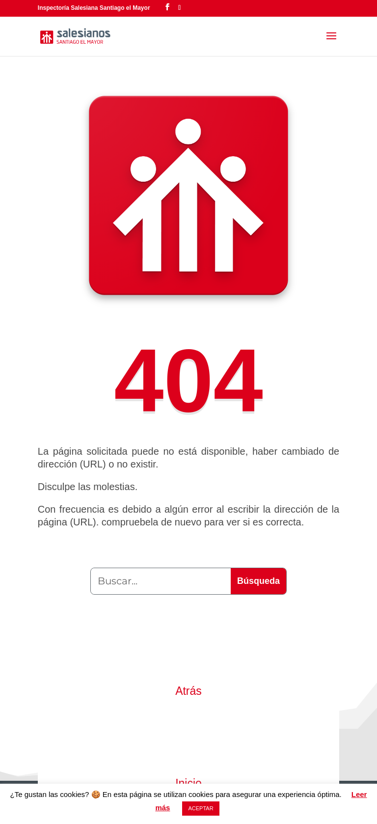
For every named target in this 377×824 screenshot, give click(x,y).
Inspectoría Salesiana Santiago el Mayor (94, 7)
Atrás (188, 691)
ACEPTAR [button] (200, 808)
